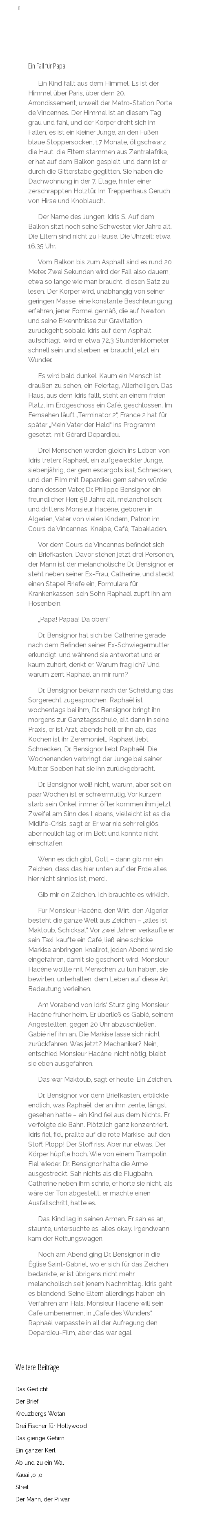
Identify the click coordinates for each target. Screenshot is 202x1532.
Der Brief (27, 1401)
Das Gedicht (32, 1389)
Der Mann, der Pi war (43, 1499)
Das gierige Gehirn (40, 1438)
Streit (22, 1487)
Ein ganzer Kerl (35, 1450)
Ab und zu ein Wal (40, 1462)
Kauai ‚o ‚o (29, 1475)
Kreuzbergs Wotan (40, 1413)
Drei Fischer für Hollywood (51, 1426)
